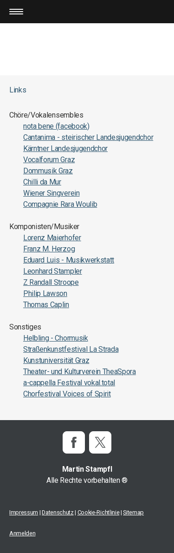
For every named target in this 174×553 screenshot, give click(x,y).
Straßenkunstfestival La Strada (70, 349)
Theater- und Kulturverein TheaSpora (79, 371)
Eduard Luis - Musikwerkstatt (68, 260)
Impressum (23, 512)
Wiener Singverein (51, 193)
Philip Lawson (45, 293)
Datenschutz (57, 512)
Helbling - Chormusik (55, 338)
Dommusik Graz (48, 170)
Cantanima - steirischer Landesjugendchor (88, 137)
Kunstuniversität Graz (56, 360)
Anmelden (22, 533)
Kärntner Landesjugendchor (65, 148)
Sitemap (133, 512)
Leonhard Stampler (52, 271)
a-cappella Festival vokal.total (69, 382)
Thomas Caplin (46, 304)
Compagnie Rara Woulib (60, 204)
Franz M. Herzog (49, 248)
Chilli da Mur (42, 182)
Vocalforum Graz (49, 159)
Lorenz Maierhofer (52, 237)
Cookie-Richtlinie (98, 512)
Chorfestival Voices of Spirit (67, 393)
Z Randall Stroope (51, 282)
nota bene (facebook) (56, 126)
